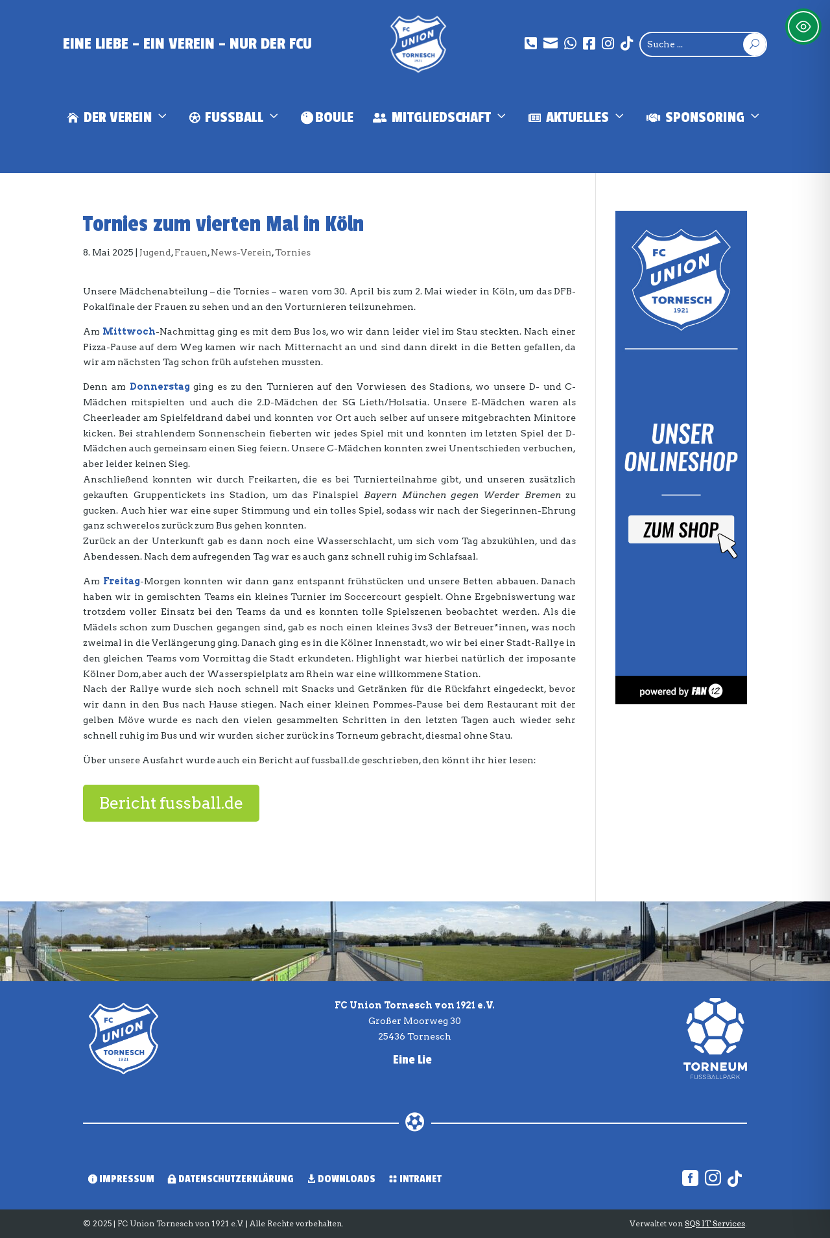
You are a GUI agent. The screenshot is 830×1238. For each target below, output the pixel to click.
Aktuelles (577, 117)
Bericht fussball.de (171, 803)
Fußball (235, 117)
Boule (327, 117)
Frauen (191, 252)
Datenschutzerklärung (230, 1179)
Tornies (293, 252)
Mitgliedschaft (441, 117)
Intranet (415, 1179)
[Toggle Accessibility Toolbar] (803, 26)
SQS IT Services (715, 1223)
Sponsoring (704, 117)
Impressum (121, 1179)
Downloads (341, 1179)
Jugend (155, 252)
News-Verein (241, 252)
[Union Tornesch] (418, 44)
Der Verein (118, 117)
